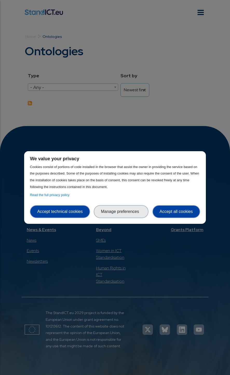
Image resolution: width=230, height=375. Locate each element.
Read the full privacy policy (50, 195)
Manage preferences (121, 211)
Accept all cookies (176, 211)
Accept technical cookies (60, 211)
